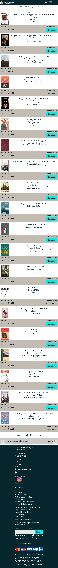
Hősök (34, 329)
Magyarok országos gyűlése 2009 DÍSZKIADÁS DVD (34, 35)
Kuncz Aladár (34, 374)
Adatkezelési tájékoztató (23, 504)
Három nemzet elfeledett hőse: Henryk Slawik (34, 161)
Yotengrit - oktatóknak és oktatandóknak (34, 413)
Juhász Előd (34, 185)
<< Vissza (18, 435)
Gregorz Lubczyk (34, 164)
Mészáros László (34, 122)
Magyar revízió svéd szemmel (33, 203)
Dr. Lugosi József (34, 353)
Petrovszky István (34, 143)
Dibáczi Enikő (34, 416)
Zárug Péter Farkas (34, 227)
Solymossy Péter (34, 206)
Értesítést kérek (51, 93)
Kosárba (51, 30)
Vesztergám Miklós (34, 395)
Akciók (17, 467)
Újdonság (18, 464)
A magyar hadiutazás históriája (33, 308)
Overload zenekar (34, 269)
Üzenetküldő (19, 492)
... (34, 435)
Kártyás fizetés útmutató (23, 497)
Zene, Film (18, 459)
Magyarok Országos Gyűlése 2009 (33, 98)
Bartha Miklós (34, 290)
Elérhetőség (19, 487)
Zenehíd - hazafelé (34, 182)
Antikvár (18, 462)
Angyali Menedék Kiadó (23, 512)
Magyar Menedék (25, 543)
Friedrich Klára (34, 248)
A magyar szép (34, 119)
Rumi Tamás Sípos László (34, 80)
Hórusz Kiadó (19, 514)
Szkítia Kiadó (19, 517)
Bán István (34, 38)
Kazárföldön (34, 287)
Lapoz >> (40, 435)
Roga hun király (34, 245)
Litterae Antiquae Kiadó (23, 519)
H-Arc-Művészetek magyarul (34, 140)
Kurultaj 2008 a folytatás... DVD (34, 56)
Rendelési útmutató (22, 495)
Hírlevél (17, 490)
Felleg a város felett (34, 371)
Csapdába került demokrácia (34, 224)
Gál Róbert (34, 19)
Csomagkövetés (20, 499)
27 (23, 435)
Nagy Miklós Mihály (34, 311)
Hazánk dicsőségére (34, 350)
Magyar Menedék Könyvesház (7, 4)
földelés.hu (29, 565)
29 (31, 435)
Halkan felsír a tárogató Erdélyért (33, 392)
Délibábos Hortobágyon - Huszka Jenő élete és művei (34, 15)
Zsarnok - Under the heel (33, 266)
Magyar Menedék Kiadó (23, 510)
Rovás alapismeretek (34, 77)
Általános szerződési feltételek (25, 502)
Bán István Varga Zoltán (34, 59)
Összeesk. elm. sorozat (23, 469)
